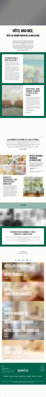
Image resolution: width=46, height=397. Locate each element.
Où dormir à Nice (8, 381)
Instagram (3, 365)
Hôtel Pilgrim (6, 376)
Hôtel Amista (16, 376)
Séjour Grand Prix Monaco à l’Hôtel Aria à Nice (34, 381)
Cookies (3, 369)
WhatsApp (3, 366)
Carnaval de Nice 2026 (13, 381)
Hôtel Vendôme (29, 376)
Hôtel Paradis (34, 376)
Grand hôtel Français (22, 376)
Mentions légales (3, 368)
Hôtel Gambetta (39, 376)
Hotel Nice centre (27, 381)
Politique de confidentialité (8, 368)
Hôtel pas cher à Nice (4, 381)
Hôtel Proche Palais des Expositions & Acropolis (20, 381)
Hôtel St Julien (11, 376)
